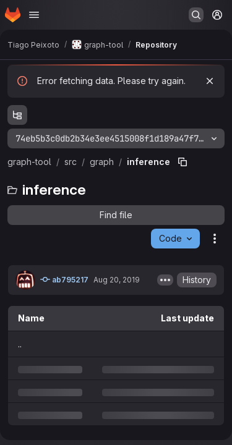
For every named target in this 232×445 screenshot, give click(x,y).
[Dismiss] (209, 81)
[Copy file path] (182, 162)
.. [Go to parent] (20, 344)
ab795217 (64, 279)
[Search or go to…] (196, 14)
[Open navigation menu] (34, 15)
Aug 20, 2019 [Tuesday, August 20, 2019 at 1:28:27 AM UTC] (116, 279)
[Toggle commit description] (165, 280)
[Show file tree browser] (17, 115)
